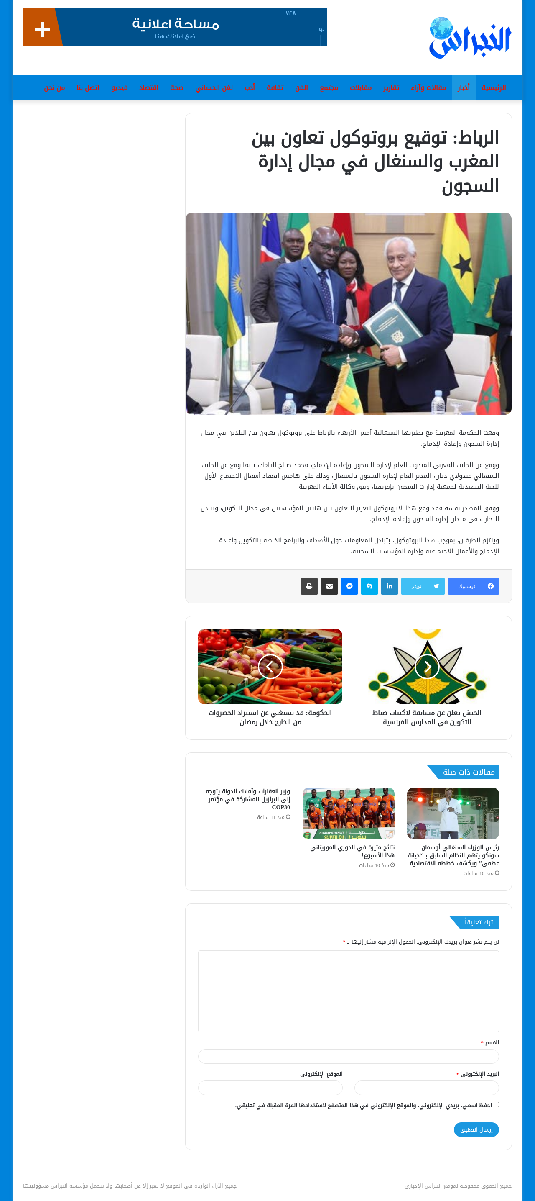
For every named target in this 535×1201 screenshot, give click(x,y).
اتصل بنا (87, 87)
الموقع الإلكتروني (321, 1074)
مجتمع (329, 87)
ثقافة (275, 87)
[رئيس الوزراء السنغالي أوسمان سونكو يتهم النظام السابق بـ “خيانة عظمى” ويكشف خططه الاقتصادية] (453, 813)
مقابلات (361, 87)
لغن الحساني (214, 87)
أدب (250, 87)
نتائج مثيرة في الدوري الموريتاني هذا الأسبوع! (352, 851)
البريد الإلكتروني (477, 1074)
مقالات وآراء (428, 87)
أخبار (464, 87)
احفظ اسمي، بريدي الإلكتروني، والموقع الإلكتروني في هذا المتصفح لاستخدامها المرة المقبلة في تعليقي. (363, 1105)
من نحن (54, 87)
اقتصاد (148, 87)
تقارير (391, 87)
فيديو (119, 87)
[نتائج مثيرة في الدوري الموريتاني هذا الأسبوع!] (349, 813)
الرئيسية (494, 87)
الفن (301, 87)
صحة (176, 87)
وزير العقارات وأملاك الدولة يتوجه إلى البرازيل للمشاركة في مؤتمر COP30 (248, 799)
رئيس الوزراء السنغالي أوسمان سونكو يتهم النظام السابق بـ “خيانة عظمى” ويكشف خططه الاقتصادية (453, 855)
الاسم (490, 1042)
